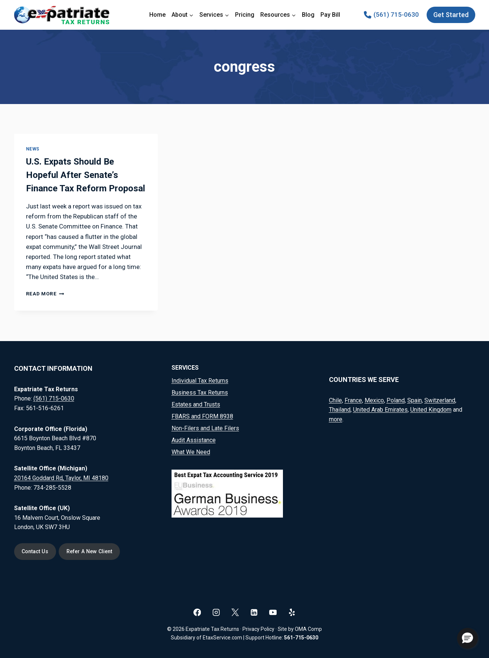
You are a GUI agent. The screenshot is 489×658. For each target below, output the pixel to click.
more (335, 418)
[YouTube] (273, 612)
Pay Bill (330, 14)
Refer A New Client (90, 551)
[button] (467, 638)
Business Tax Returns (200, 392)
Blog (308, 14)
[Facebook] (197, 612)
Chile (335, 399)
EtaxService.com (222, 638)
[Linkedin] (254, 612)
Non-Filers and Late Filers (205, 428)
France (353, 399)
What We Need (191, 452)
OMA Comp (308, 629)
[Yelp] (292, 612)
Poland (396, 399)
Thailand (340, 409)
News (32, 149)
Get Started (451, 15)
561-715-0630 (301, 638)
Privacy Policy (258, 629)
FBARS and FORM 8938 (202, 416)
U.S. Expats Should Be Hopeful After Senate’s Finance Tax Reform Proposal (85, 175)
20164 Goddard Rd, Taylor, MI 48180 (61, 477)
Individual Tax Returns (200, 380)
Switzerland (439, 399)
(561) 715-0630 (53, 398)
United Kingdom (430, 409)
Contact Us (35, 551)
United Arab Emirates (380, 409)
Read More (45, 293)
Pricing (244, 14)
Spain (414, 399)
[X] (235, 612)
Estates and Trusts (196, 404)
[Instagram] (216, 612)
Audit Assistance (194, 440)
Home (157, 14)
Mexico (374, 399)
